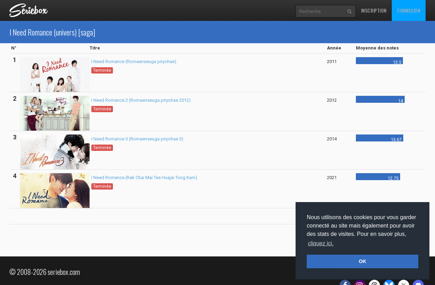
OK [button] (362, 261)
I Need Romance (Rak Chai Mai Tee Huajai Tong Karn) (144, 177)
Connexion (408, 10)
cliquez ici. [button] (321, 243)
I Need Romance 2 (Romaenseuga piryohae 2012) (141, 100)
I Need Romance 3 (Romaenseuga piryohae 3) (137, 138)
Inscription (374, 10)
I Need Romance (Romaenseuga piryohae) (133, 61)
